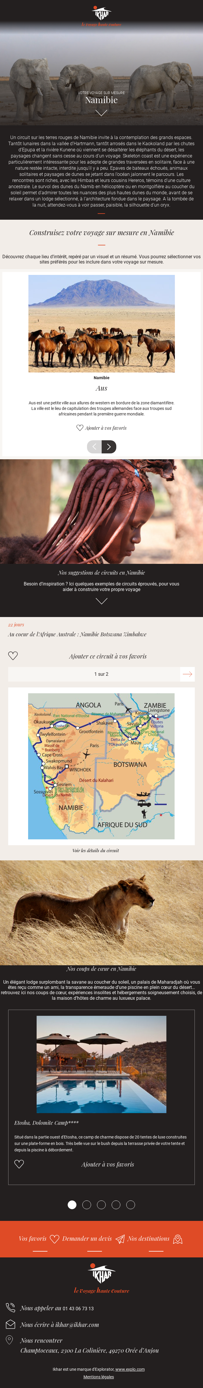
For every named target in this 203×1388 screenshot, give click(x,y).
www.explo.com (130, 1369)
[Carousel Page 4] (116, 1204)
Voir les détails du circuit (95, 850)
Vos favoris (33, 1238)
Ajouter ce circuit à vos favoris (108, 656)
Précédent (94, 446)
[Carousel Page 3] (101, 1204)
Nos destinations (149, 1238)
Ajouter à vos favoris (106, 428)
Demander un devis (87, 1238)
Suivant (109, 446)
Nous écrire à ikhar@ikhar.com (60, 1324)
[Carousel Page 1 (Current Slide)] (72, 1204)
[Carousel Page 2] (86, 1204)
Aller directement (101, 116)
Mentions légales (98, 1377)
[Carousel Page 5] (130, 1204)
